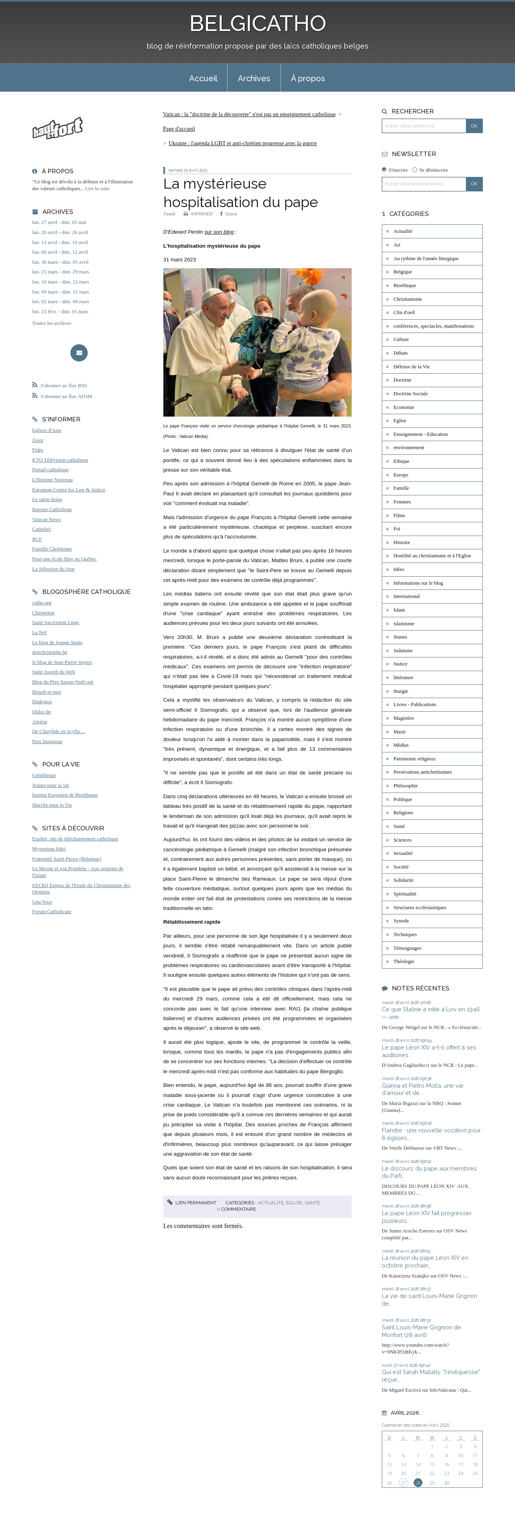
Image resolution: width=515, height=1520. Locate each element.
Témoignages (407, 948)
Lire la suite (97, 188)
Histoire (401, 542)
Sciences (402, 840)
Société (401, 867)
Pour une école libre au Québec (64, 559)
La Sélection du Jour (53, 569)
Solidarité (403, 880)
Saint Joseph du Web (53, 672)
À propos (308, 78)
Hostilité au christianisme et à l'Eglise (432, 556)
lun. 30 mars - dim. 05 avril (60, 262)
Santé (312, 1203)
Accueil (203, 78)
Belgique (402, 272)
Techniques (405, 934)
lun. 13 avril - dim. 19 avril (60, 242)
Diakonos (42, 702)
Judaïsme (403, 650)
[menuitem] (203, 78)
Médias (401, 745)
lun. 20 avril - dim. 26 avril (60, 232)
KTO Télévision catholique (60, 460)
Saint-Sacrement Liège (55, 622)
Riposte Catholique (52, 509)
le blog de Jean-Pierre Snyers (62, 662)
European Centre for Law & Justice (68, 490)
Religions (403, 812)
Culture (401, 339)
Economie (403, 407)
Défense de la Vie (411, 367)
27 (403, 1483)
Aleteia (39, 722)
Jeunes (400, 637)
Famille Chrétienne (52, 549)
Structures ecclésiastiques (419, 907)
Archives (254, 78)
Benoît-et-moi (46, 692)
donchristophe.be (50, 652)
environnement (408, 447)
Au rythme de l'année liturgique (426, 258)
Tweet (169, 214)
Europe (400, 475)
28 (418, 1483)
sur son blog (219, 232)
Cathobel (41, 529)
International (406, 596)
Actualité (271, 1203)
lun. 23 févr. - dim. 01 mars (60, 311)
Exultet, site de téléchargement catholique (75, 839)
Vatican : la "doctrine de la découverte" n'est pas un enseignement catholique (249, 114)
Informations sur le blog (418, 583)
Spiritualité (404, 894)
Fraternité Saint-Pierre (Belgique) (66, 859)
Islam (399, 610)
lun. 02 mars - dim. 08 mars (60, 301)
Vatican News (46, 519)
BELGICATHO (257, 23)
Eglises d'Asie (46, 430)
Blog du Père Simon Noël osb (63, 682)
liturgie (400, 691)
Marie (399, 732)
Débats (400, 353)
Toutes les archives (51, 323)
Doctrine (402, 380)
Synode (401, 921)
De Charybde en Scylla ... (58, 731)
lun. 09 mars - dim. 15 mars (60, 292)
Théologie (403, 961)
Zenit (37, 440)
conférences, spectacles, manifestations (433, 326)
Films (399, 515)
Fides (37, 450)
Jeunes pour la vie (50, 785)
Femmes (402, 502)
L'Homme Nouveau (52, 480)
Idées (398, 569)
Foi (396, 529)
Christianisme (407, 299)
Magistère (403, 718)
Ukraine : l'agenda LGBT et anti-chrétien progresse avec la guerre (243, 143)
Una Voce (42, 902)
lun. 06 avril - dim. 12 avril (60, 252)
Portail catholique (50, 469)
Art (396, 245)
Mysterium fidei (49, 849)
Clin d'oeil (404, 312)
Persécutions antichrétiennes (422, 772)
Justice (400, 664)
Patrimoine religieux (414, 759)
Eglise (294, 1203)
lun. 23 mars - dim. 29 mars (60, 272)
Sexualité (403, 853)
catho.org (42, 603)
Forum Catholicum (51, 911)
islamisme (403, 623)
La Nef (39, 632)
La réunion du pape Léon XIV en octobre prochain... (425, 1261)
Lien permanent (191, 1203)
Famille (401, 488)
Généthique (44, 775)
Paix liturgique (47, 741)
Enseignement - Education (420, 434)
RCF (37, 539)
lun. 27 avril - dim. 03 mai (59, 222)
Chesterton (43, 613)
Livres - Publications (415, 704)
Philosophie (405, 786)
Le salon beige (47, 499)
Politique (402, 799)
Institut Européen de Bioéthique (65, 795)
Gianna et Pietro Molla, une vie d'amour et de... (423, 1089)
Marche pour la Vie (52, 805)
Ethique (401, 461)
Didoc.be (41, 712)
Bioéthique (404, 285)
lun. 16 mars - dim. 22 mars (60, 282)
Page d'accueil (179, 129)
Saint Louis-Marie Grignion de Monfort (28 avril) (421, 1331)
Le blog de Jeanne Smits (57, 642)
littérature (403, 677)
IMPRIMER (197, 214)
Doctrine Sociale (410, 393)
